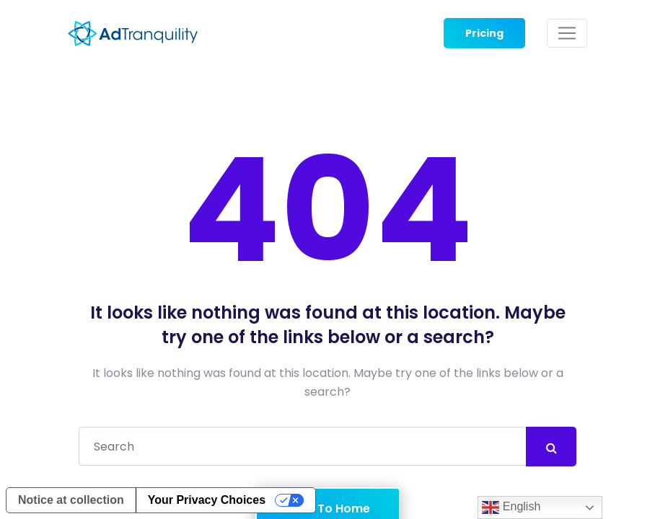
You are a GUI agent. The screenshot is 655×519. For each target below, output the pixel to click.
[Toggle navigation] (567, 33)
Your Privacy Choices (206, 500)
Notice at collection (71, 500)
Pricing (484, 33)
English (511, 507)
